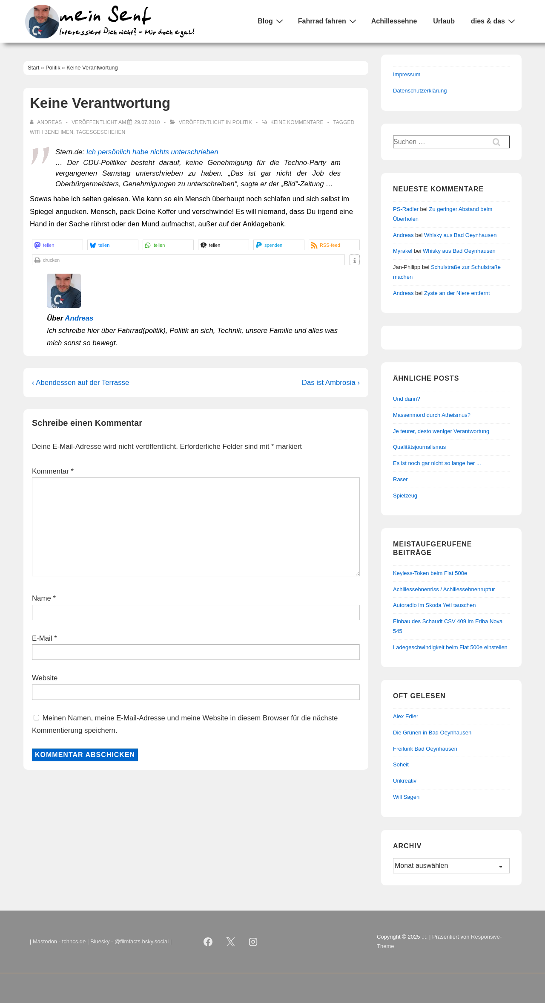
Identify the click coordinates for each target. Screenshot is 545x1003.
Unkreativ (404, 781)
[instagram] (253, 942)
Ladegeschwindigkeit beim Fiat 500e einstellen (450, 647)
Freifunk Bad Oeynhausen (425, 749)
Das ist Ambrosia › (331, 383)
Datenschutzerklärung (420, 90)
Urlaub (444, 21)
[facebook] (208, 942)
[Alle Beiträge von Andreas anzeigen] (46, 122)
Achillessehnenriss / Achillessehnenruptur (444, 589)
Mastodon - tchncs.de (59, 941)
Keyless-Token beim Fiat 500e (430, 573)
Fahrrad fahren (328, 21)
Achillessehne (394, 21)
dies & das (494, 21)
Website (44, 678)
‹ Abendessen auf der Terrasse (80, 383)
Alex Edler (405, 716)
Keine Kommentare (296, 122)
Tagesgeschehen (100, 132)
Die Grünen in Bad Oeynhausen (432, 732)
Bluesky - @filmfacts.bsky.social (129, 941)
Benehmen (58, 132)
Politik (242, 122)
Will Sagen (406, 797)
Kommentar (53, 471)
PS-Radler (406, 209)
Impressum (406, 74)
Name (41, 598)
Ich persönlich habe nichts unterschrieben (152, 152)
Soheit (401, 764)
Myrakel (403, 251)
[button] (57, 245)
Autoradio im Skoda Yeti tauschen (434, 605)
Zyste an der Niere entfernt (457, 293)
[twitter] (231, 942)
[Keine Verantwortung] (147, 122)
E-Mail (42, 638)
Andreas (79, 318)
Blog (271, 21)
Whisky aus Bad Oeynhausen (460, 235)
